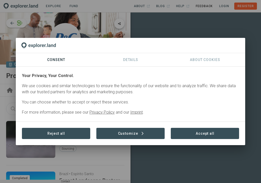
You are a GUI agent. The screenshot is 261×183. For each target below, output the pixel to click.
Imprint (136, 112)
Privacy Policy (102, 112)
